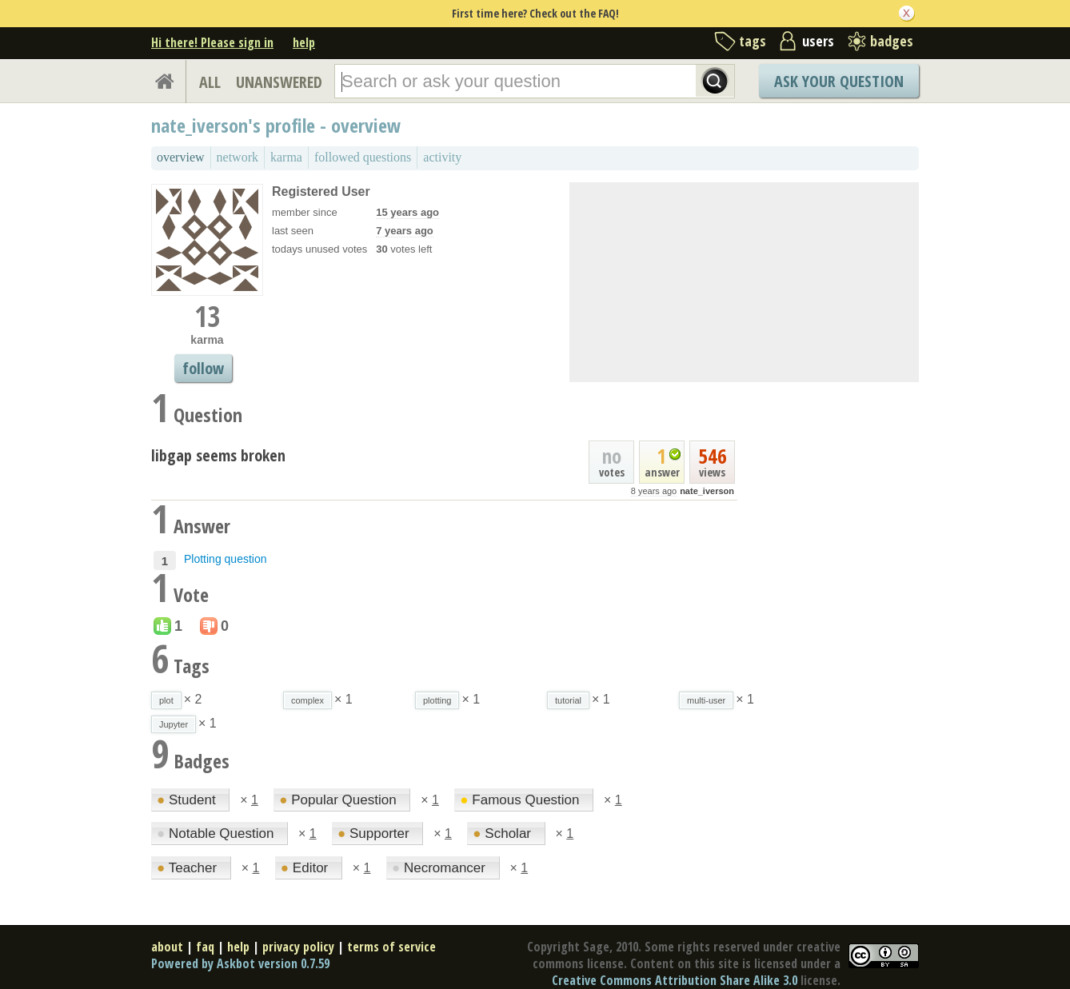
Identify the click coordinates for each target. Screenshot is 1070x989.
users (818, 40)
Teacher (189, 867)
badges (891, 40)
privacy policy (298, 946)
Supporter (375, 833)
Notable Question (217, 833)
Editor (306, 867)
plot (166, 700)
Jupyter (173, 724)
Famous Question (521, 800)
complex (307, 700)
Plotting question (225, 558)
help (304, 42)
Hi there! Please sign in (212, 42)
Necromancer (440, 867)
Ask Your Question (839, 81)
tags (752, 40)
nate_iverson (707, 491)
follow (203, 368)
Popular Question (339, 800)
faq (205, 946)
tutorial (568, 700)
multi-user (706, 700)
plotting (437, 700)
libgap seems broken (218, 455)
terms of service (391, 946)
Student (188, 800)
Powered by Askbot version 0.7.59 (240, 963)
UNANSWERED (279, 82)
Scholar (503, 833)
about (167, 946)
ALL (210, 82)
